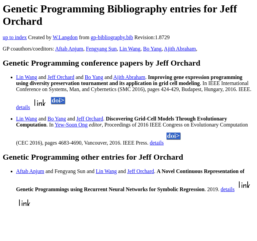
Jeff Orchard (61, 77)
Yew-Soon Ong (71, 125)
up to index (15, 37)
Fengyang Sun (101, 49)
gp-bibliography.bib (112, 37)
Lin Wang (130, 49)
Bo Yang (152, 49)
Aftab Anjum (69, 49)
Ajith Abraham (180, 49)
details (23, 107)
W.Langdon (65, 37)
